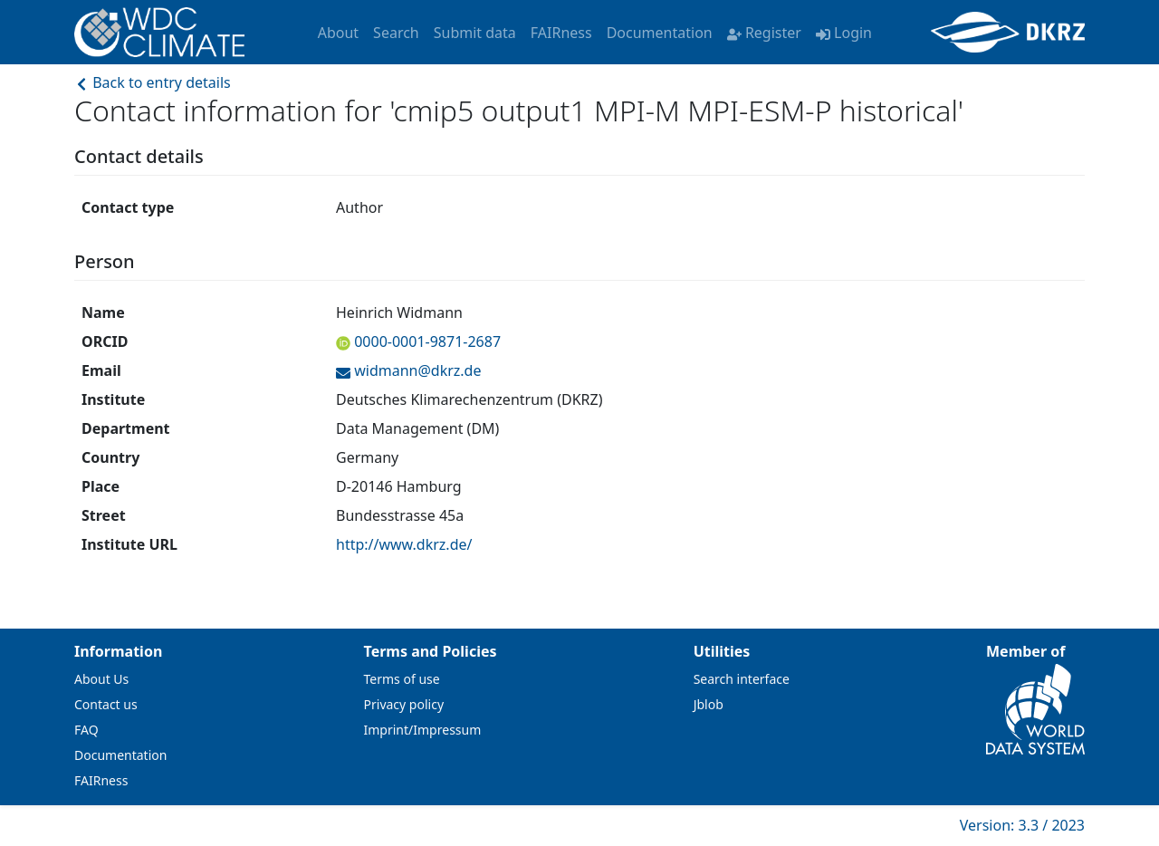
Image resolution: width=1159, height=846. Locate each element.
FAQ (86, 729)
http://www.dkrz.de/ (404, 544)
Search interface (742, 678)
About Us (101, 678)
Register (764, 33)
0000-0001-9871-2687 (425, 341)
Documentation (660, 33)
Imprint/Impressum (423, 729)
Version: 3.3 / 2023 (1022, 825)
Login (844, 33)
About (338, 33)
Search (396, 33)
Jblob (708, 704)
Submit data (475, 33)
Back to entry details (152, 82)
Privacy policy (404, 704)
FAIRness (561, 33)
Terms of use (402, 678)
